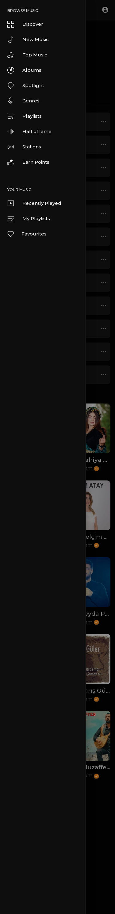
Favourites (27, 234)
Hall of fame (29, 131)
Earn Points (28, 162)
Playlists (24, 116)
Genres (23, 101)
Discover (25, 24)
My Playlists (28, 218)
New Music (28, 39)
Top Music (27, 55)
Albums (24, 70)
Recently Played (34, 203)
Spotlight (25, 85)
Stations (24, 146)
